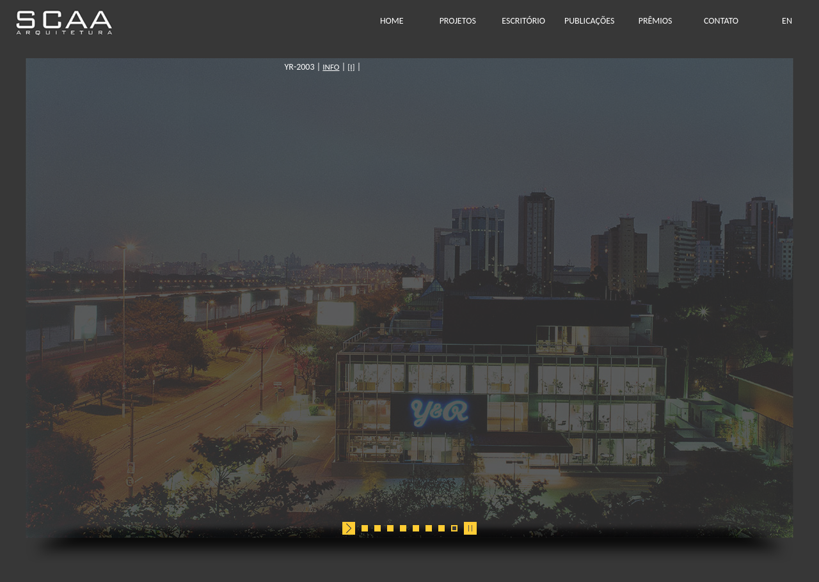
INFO (419, 67)
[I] (439, 67)
